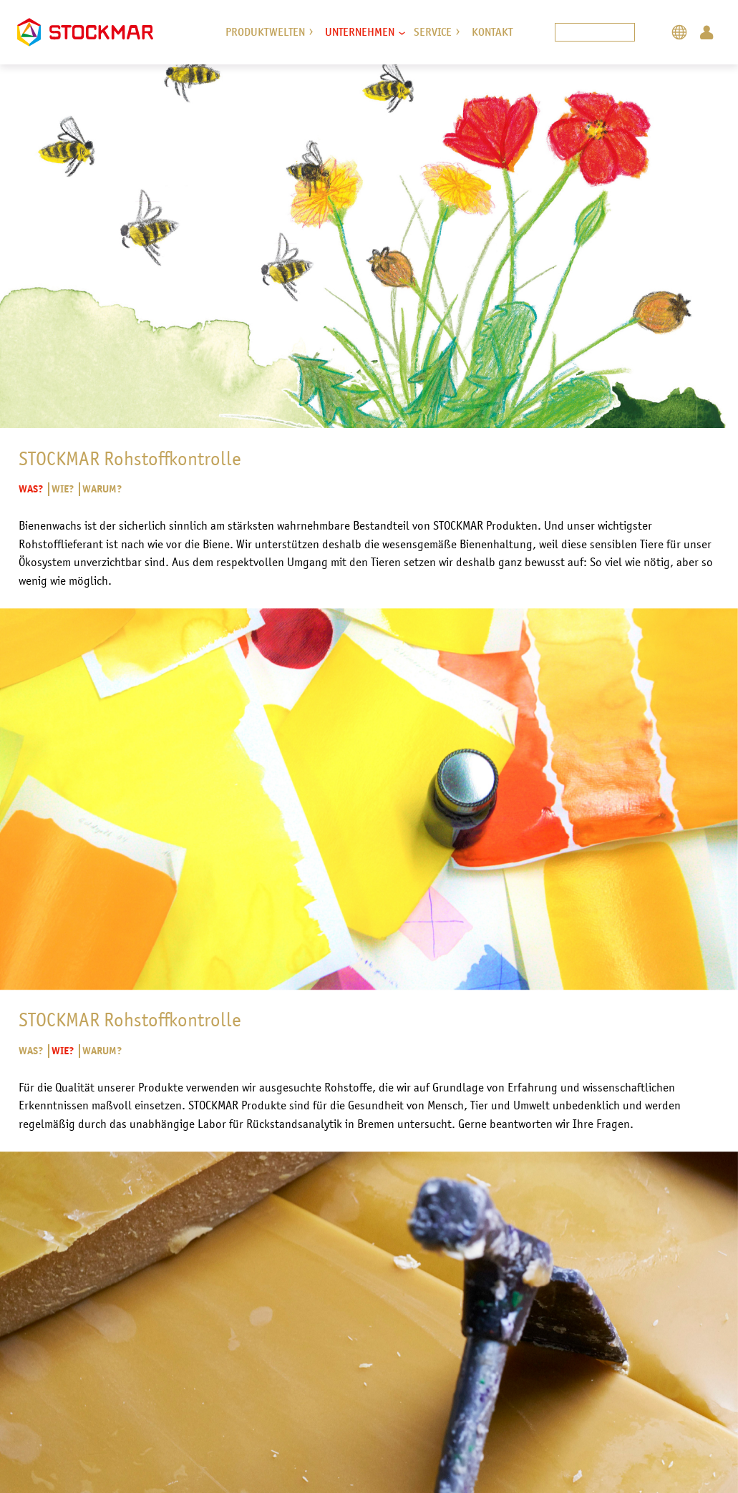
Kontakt (492, 32)
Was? (31, 490)
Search (651, 32)
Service (433, 32)
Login (707, 32)
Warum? (102, 490)
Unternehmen (359, 32)
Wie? (62, 490)
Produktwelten (265, 32)
